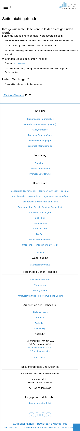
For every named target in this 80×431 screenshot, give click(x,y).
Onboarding (40, 328)
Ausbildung (40, 323)
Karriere (40, 317)
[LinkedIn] (37, 415)
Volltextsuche (20, 63)
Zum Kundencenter (41, 351)
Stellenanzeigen (40, 312)
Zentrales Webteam (13, 95)
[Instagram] (43, 415)
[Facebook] (31, 415)
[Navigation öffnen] (6, 7)
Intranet (40, 252)
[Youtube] (48, 415)
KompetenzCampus (40, 264)
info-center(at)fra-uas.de (40, 347)
